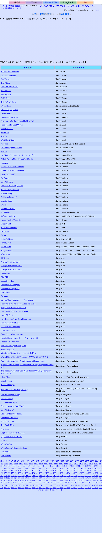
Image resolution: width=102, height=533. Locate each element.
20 (46, 461)
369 (72, 488)
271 (33, 480)
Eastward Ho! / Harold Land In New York (17, 121)
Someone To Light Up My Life (13, 346)
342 (79, 485)
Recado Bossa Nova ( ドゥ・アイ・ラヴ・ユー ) (21, 338)
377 (100, 488)
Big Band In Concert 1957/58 (12, 433)
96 (34, 466)
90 (19, 466)
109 (76, 466)
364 (54, 488)
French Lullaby (7, 398)
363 (51, 488)
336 (58, 485)
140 (82, 468)
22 (51, 461)
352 (12, 488)
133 (57, 468)
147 (5, 471)
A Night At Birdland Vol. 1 (11, 266)
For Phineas (5, 212)
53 (27, 463)
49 (17, 463)
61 (47, 463)
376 (96, 488)
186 (40, 473)
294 (12, 483)
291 (1, 483)
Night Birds (5, 377)
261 (100, 478)
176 (5, 473)
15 (33, 461)
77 (87, 463)
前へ (2, 461)
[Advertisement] (51, 39)
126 (33, 468)
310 (68, 483)
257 (86, 478)
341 (75, 485)
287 (89, 480)
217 (47, 476)
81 (97, 463)
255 (79, 478)
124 (26, 468)
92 (24, 466)
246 (47, 478)
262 (1, 480)
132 (54, 468)
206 (9, 476)
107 (69, 466)
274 (44, 480)
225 (75, 476)
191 (58, 473)
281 (68, 480)
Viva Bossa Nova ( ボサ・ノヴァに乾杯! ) (18, 353)
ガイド (19, 6)
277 (54, 480)
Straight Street (6, 201)
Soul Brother (6, 90)
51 (22, 463)
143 (92, 468)
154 (29, 471)
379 (42, 490)
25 (58, 461)
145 (100, 468)
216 (44, 476)
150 (16, 471)
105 (62, 466)
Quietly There (6, 381)
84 (4, 466)
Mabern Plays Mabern (10, 189)
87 (11, 466)
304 (47, 483)
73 (77, 463)
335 (54, 485)
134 (61, 468)
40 (96, 461)
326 (22, 485)
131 (50, 468)
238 (19, 478)
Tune (34, 2)
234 (5, 478)
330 (37, 485)
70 (70, 463)
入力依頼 (46, 6)
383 (56, 490)
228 (86, 476)
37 (88, 461)
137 (71, 468)
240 (26, 478)
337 (61, 485)
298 (26, 483)
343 (82, 485)
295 (16, 483)
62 (50, 463)
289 (96, 480)
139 (79, 468)
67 (62, 463)
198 (82, 473)
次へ (62, 490)
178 (12, 473)
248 (54, 478)
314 (82, 483)
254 (75, 478)
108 (72, 466)
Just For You (6, 79)
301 (37, 483)
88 (14, 466)
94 (29, 466)
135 (65, 468)
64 (55, 463)
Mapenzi (4, 144)
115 (96, 466)
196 (75, 473)
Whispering (5, 254)
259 (93, 478)
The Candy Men (7, 425)
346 (93, 485)
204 (1, 476)
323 (12, 485)
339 (68, 485)
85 (6, 466)
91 (21, 466)
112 (86, 466)
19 (43, 461)
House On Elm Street (9, 117)
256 (82, 478)
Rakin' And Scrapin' (9, 197)
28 (66, 461)
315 (86, 483)
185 (37, 473)
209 (19, 476)
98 (39, 466)
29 (68, 461)
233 (1, 478)
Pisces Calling (6, 193)
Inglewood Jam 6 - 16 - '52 (11, 436)
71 (72, 463)
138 (75, 468)
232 (100, 476)
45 (7, 463)
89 (16, 466)
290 (100, 480)
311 (72, 483)
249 (58, 478)
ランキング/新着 (59, 6)
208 (16, 476)
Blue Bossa (5, 273)
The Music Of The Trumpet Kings (14, 390)
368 (68, 488)
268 (22, 480)
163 (61, 471)
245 (44, 478)
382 (53, 490)
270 (29, 480)
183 (29, 473)
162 (58, 471)
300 (33, 483)
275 (47, 480)
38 (91, 461)
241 (29, 478)
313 (79, 483)
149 (12, 471)
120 (12, 468)
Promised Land (7, 128)
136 (68, 468)
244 (40, 478)
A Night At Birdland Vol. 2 (11, 269)
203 (100, 473)
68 (65, 463)
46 (10, 463)
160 (51, 471)
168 (79, 471)
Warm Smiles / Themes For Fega (14, 448)
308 (61, 483)
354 (19, 488)
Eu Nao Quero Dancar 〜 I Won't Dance (17, 300)
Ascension (5, 231)
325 (19, 485)
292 (5, 483)
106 (65, 466)
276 (51, 480)
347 (96, 485)
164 (65, 471)
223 (68, 476)
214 (37, 476)
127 (36, 468)
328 (29, 485)
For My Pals (6, 243)
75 (82, 463)
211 (26, 476)
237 (16, 478)
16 (36, 461)
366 (61, 488)
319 (100, 483)
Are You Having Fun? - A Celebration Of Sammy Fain (22, 361)
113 (89, 466)
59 (42, 463)
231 (96, 476)
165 (68, 471)
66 (60, 463)
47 (12, 463)
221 (61, 476)
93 (26, 466)
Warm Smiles (6, 444)
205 (5, 476)
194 (68, 473)
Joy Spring (5, 178)
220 (58, 476)
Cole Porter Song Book (10, 288)
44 (5, 463)
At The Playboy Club (9, 109)
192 (61, 473)
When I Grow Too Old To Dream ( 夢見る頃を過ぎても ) (24, 357)
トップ (11, 8)
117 (2, 468)
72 (75, 463)
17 (38, 461)
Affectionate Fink (8, 216)
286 (86, 480)
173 (96, 471)
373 (86, 488)
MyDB (17, 2)
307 (58, 483)
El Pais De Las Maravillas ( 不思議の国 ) (17, 159)
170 (86, 471)
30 (71, 461)
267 (19, 480)
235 (8, 478)
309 (65, 483)
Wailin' (4, 205)
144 (96, 468)
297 (22, 483)
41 (98, 461)
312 (75, 483)
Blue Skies (5, 277)
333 (47, 485)
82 (100, 463)
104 (58, 466)
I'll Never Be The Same (10, 326)
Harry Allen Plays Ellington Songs (15, 311)
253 (72, 478)
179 (16, 473)
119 (8, 468)
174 (100, 471)
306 (54, 483)
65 (57, 463)
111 (83, 466)
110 (79, 466)
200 (89, 473)
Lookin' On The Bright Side (12, 186)
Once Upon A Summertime (12, 334)
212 (29, 476)
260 (96, 478)
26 (61, 461)
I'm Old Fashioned (8, 75)
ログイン (99, 10)
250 (61, 478)
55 (32, 463)
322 (8, 485)
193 (65, 473)
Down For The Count (9, 417)
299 (30, 483)
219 (54, 476)
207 (12, 476)
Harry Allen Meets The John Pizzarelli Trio (18, 304)
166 (72, 471)
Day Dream (5, 292)
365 (58, 488)
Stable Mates (6, 98)
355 (22, 488)
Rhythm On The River (10, 342)
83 (1, 466)
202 (96, 473)
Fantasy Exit (6, 94)
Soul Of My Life (7, 421)
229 (89, 476)
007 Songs (5, 258)
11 (23, 461)
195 (72, 473)
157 (40, 471)
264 (8, 480)
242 (33, 478)
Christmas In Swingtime (10, 285)
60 (45, 463)
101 (48, 466)
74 (80, 463)
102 (51, 466)
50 (20, 463)
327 (26, 485)
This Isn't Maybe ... (8, 102)
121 (15, 468)
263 (5, 480)
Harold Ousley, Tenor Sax (11, 220)
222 (65, 476)
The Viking (5, 83)
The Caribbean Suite (9, 227)
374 (89, 488)
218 (50, 476)
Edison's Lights (7, 239)
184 (33, 473)
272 (37, 480)
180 (19, 473)
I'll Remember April (9, 402)
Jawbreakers (6, 247)
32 (76, 461)
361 (44, 488)
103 (55, 466)
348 (100, 485)
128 (40, 468)
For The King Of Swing (10, 395)
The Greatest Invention (10, 71)
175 (1, 473)
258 (89, 478)
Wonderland (6, 106)
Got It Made (6, 456)
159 (47, 471)
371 (79, 488)
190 (54, 473)
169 (82, 471)
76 (85, 463)
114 (93, 466)
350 (5, 488)
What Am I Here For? (9, 87)
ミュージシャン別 (80, 6)
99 (41, 466)
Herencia (4, 163)
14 (31, 461)
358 (33, 488)
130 (47, 468)
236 (12, 478)
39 (93, 461)
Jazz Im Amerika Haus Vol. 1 (12, 406)
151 (19, 471)
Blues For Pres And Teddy (11, 414)
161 (54, 471)
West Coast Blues (8, 140)
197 (79, 473)
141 (86, 468)
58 (40, 463)
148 (8, 471)
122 (19, 468)
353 (16, 488)
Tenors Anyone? (7, 349)
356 (26, 488)
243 (37, 478)
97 (36, 466)
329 (33, 485)
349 (1, 488)
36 (86, 461)
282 (72, 480)
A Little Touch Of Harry (10, 262)
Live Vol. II (5, 452)
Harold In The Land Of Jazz (12, 125)
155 (33, 471)
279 (61, 480)
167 (75, 471)
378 (39, 490)
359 (37, 488)
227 (82, 476)
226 (79, 476)
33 (78, 461)
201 (93, 473)
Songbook (67, 2)
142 (89, 468)
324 (16, 485)
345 (89, 485)
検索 (7, 6)
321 (5, 485)
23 (53, 461)
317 (93, 483)
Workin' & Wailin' (8, 208)
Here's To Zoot (7, 315)
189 (51, 473)
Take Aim (5, 132)
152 (22, 471)
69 (67, 463)
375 (93, 488)
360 (40, 488)
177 (8, 473)
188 (47, 473)
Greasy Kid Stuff (7, 174)
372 (82, 488)
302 (40, 483)
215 (40, 476)
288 (93, 480)
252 (68, 478)
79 (92, 463)
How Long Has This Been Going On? (16, 319)
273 (40, 480)
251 (65, 478)
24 (56, 461)
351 (8, 488)
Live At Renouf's (7, 410)
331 (40, 485)
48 (15, 463)
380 (46, 490)
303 (44, 483)
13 (28, 461)
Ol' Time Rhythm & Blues (11, 148)
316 (89, 483)
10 (21, 461)
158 (44, 471)
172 (93, 471)
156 (37, 471)
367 (65, 488)
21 (48, 461)
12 (26, 461)
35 (83, 461)
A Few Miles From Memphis (12, 167)
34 (81, 461)
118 (5, 468)
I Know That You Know (10, 323)
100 (44, 466)
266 (16, 480)
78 (90, 463)
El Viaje (4, 151)
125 (29, 468)
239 (22, 478)
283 (75, 480)
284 (79, 480)
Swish (3, 235)
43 (2, 463)
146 (1, 471)
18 (41, 461)
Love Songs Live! (8, 330)
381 (49, 490)
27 (63, 461)
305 (51, 483)
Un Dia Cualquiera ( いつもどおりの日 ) (17, 155)
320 (1, 485)
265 (12, 480)
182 (26, 473)
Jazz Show (5, 429)
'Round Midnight (7, 384)
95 (31, 466)
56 (35, 463)
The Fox (4, 136)
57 (37, 463)
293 (9, 483)
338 (65, 485)
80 (95, 463)
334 (51, 485)
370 (75, 488)
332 (44, 485)
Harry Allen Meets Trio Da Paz (13, 307)
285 (82, 480)
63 (52, 463)
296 (19, 483)
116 (100, 466)
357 (29, 488)
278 (58, 480)
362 (47, 488)
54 (30, 463)
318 (96, 483)
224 (72, 476)
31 (73, 461)
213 (33, 476)
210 (22, 476)
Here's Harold (6, 113)
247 (51, 478)
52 (25, 463)
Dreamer (4, 296)
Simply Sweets (7, 250)
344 (86, 485)
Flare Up (4, 440)
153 (26, 471)
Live (85, 2)
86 (9, 466)
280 (65, 480)
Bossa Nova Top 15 (9, 281)
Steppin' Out (6, 224)
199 (86, 473)
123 (22, 468)
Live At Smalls (7, 182)
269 (26, 480)
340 (72, 485)
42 (101, 461)
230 (93, 476)
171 (89, 471)
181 (22, 473)
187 (44, 473)
